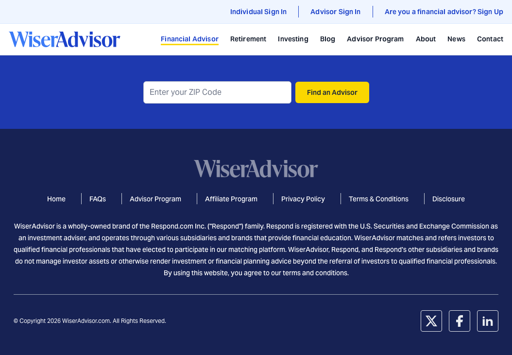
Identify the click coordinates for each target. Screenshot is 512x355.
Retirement (248, 39)
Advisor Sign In (335, 11)
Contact (490, 39)
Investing (293, 39)
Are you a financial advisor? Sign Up (444, 11)
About (426, 39)
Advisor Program (375, 39)
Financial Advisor (190, 39)
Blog (328, 39)
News (456, 39)
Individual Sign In (258, 11)
